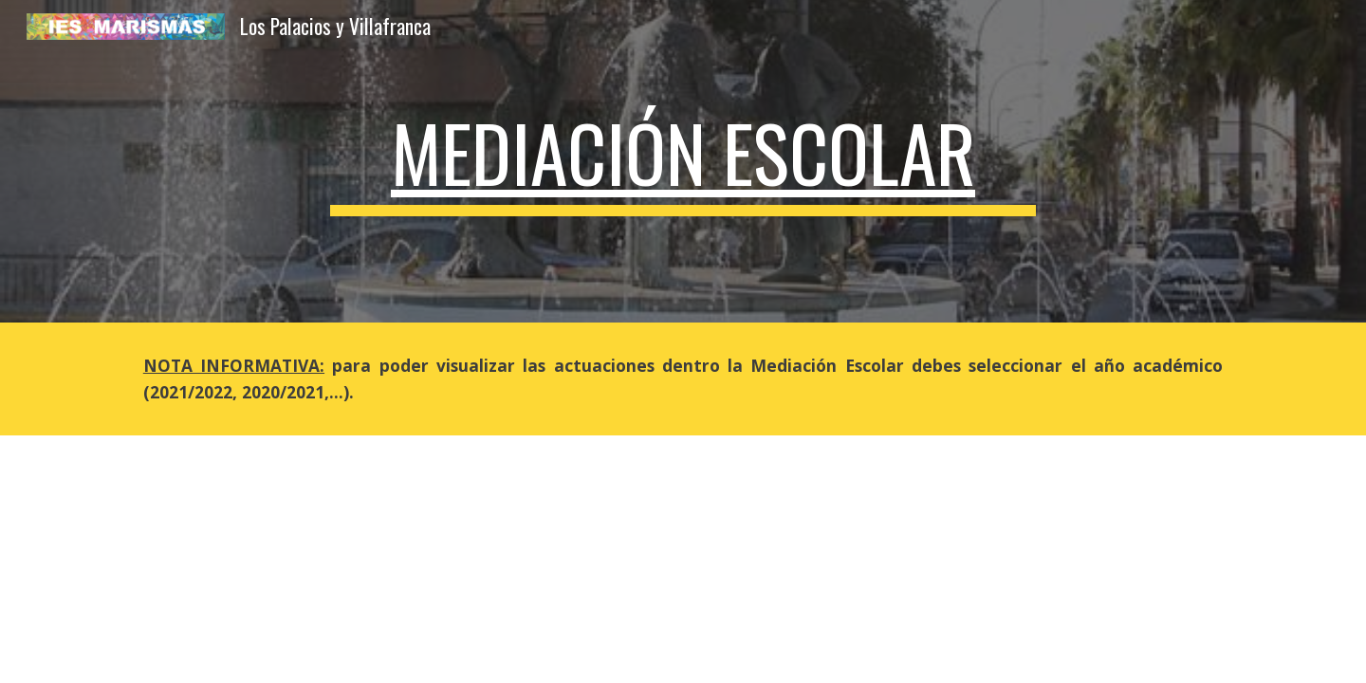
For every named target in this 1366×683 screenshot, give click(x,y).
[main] (683, 161)
